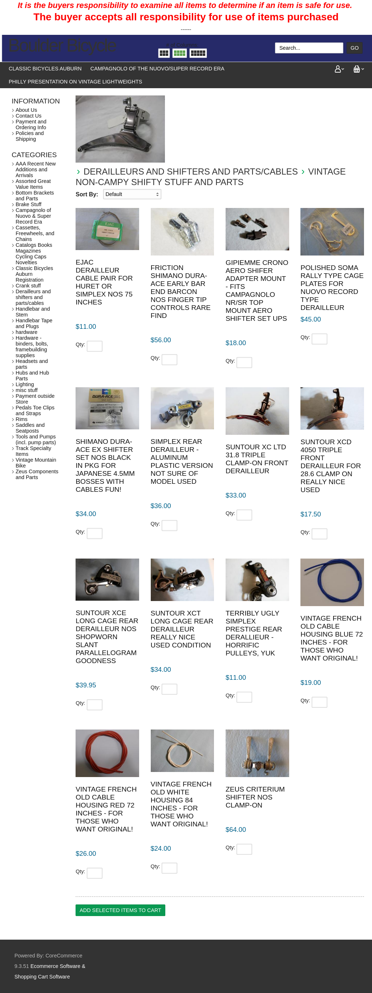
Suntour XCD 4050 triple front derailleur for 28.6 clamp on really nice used (330, 466)
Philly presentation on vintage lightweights (75, 82)
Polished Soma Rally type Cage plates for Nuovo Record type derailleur (332, 287)
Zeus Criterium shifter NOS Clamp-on (255, 797)
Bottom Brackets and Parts (35, 195)
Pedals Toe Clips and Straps (35, 410)
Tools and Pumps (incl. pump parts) (36, 439)
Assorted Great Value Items (33, 184)
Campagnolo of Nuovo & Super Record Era (33, 216)
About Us (26, 110)
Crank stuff (28, 286)
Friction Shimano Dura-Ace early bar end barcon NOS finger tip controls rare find (181, 291)
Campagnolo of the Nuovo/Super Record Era (157, 68)
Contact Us (28, 116)
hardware (26, 332)
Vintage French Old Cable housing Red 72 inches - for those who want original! (106, 809)
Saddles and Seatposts (30, 428)
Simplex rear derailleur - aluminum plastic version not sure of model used (182, 461)
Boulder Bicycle (62, 45)
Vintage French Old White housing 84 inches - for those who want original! (181, 804)
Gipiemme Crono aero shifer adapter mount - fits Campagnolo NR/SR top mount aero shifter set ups (257, 290)
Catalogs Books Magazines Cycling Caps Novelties (34, 253)
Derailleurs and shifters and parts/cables (191, 171)
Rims (22, 419)
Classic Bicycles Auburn (45, 68)
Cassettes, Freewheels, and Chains (35, 233)
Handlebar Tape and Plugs (34, 323)
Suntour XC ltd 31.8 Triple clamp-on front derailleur (257, 459)
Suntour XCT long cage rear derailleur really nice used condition (182, 629)
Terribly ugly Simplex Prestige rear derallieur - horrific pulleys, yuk (254, 633)
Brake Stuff (28, 204)
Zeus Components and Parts (37, 474)
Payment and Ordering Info (31, 124)
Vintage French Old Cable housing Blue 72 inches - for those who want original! (331, 638)
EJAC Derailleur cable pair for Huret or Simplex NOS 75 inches (104, 282)
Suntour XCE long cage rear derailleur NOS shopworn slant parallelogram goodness (107, 637)
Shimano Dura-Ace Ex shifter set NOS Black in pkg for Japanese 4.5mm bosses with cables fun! (105, 465)
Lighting (25, 384)
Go (355, 48)
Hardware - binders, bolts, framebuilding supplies (32, 346)
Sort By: (87, 194)
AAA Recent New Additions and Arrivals (36, 169)
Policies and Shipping (30, 136)
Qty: (80, 344)
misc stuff (27, 390)
